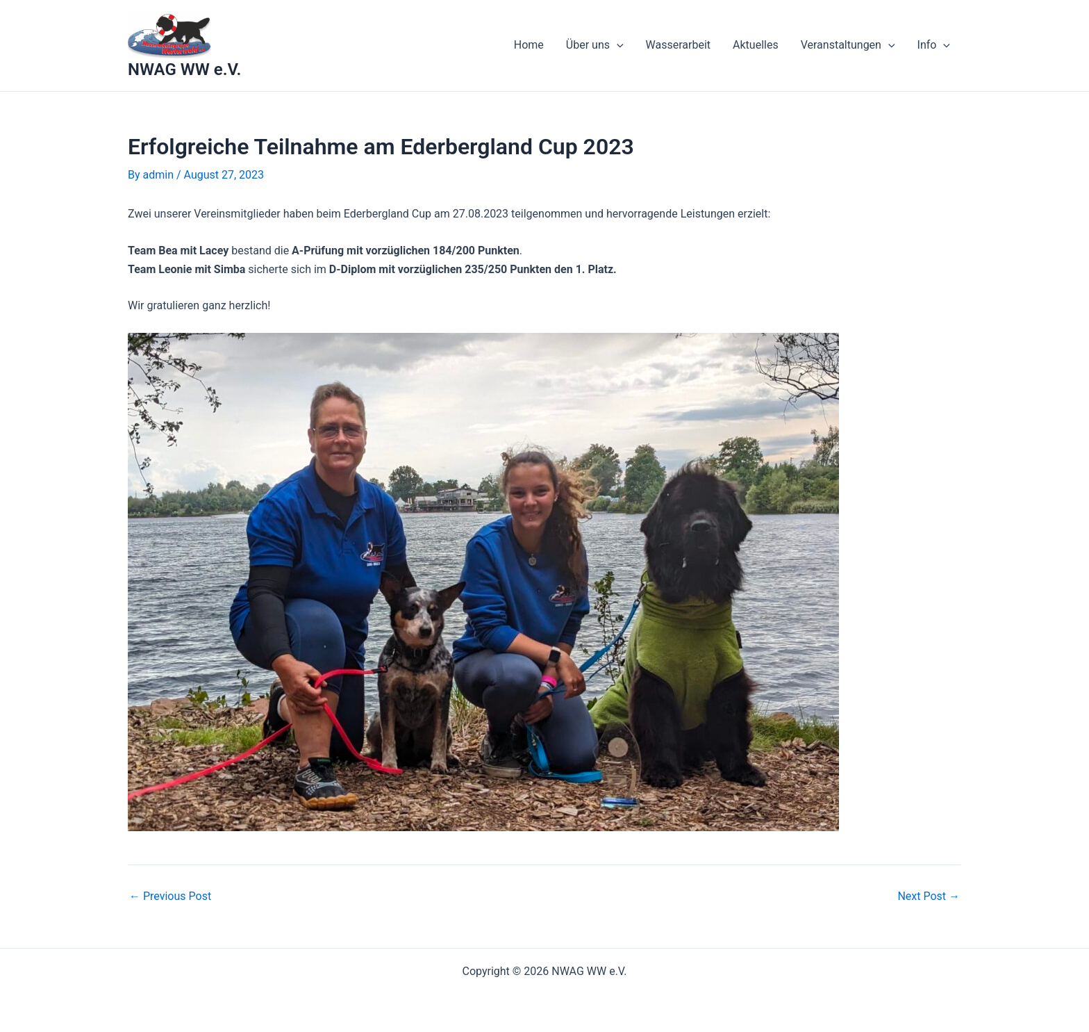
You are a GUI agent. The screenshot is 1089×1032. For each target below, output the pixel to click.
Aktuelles (756, 44)
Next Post (928, 896)
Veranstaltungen (848, 45)
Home (529, 44)
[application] (617, 45)
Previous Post (170, 896)
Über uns (595, 45)
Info (933, 45)
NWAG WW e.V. (184, 69)
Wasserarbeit (678, 44)
